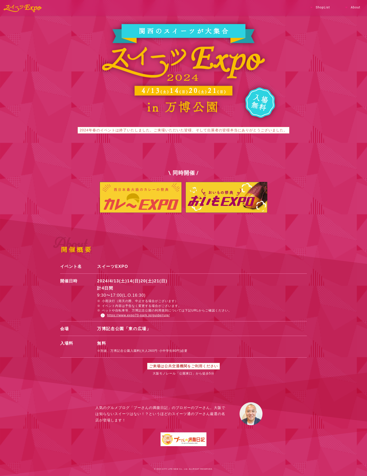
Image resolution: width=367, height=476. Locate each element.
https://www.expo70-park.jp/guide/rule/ (135, 315)
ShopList (319, 7)
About (352, 7)
